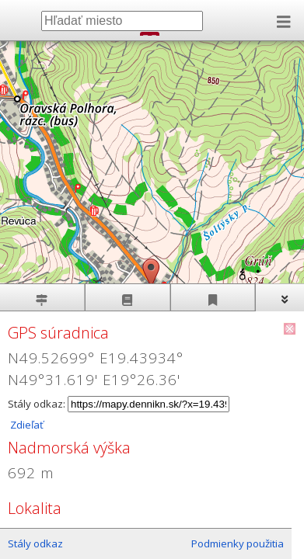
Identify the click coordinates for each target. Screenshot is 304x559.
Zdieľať (26, 425)
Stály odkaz (35, 543)
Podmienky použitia (237, 543)
